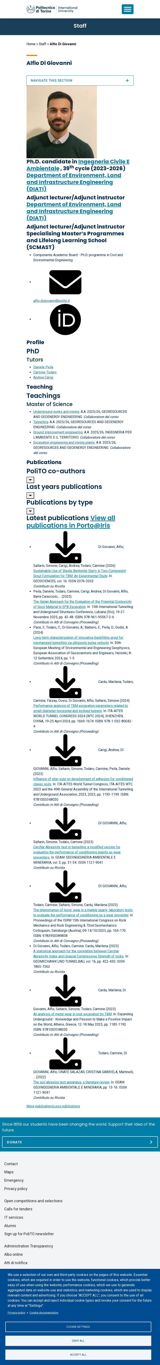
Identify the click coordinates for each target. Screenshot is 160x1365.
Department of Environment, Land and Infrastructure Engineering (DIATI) (73, 182)
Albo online (13, 1254)
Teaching (39, 387)
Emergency (14, 1180)
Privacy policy (16, 1312)
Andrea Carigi (43, 377)
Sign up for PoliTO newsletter (29, 1234)
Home (30, 44)
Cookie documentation (43, 1312)
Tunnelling (40, 422)
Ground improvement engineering (58, 432)
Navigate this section (80, 80)
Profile (35, 342)
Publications (44, 462)
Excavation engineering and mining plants (64, 443)
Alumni (10, 1225)
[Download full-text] (65, 547)
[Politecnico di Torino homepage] (51, 9)
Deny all (78, 1340)
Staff (42, 44)
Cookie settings (78, 1326)
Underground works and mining (56, 412)
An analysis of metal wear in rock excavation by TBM (72, 1014)
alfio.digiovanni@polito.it (51, 301)
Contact (11, 1164)
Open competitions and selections (33, 1201)
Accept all (78, 1354)
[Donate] (80, 1142)
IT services (13, 1217)
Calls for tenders (18, 1209)
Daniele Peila (43, 367)
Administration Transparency (28, 1246)
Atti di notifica (15, 1262)
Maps (9, 1172)
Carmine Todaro (45, 372)
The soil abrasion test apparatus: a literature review (71, 1082)
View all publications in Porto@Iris (70, 522)
